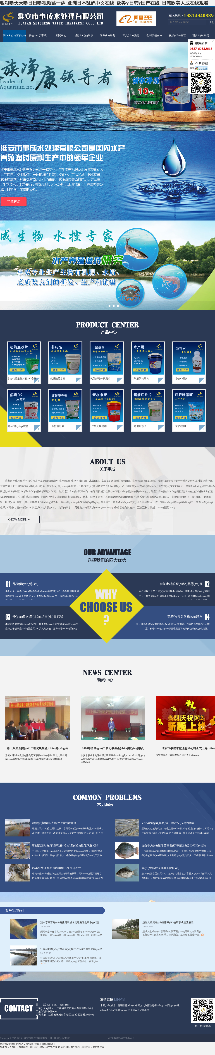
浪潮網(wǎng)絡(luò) (138, 1010)
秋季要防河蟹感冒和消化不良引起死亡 (56, 868)
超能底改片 (140, 426)
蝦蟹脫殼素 (58, 426)
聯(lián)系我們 (200, 35)
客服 (199, 68)
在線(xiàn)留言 (177, 35)
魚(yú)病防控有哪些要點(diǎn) (160, 868)
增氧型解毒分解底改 (99, 378)
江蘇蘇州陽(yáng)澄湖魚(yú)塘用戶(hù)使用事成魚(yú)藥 (71, 949)
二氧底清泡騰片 (140, 378)
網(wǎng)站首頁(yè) (14, 35)
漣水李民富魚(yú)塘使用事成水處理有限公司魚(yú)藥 (69, 922)
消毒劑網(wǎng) (126, 1005)
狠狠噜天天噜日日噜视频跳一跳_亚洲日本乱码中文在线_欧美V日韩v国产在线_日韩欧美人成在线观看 (104, 3)
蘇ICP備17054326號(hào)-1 (121, 1038)
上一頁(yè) (41, 87)
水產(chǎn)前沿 (108, 1005)
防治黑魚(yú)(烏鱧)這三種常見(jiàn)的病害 (168, 822)
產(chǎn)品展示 (84, 35)
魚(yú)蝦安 (181, 378)
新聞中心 (61, 35)
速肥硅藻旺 (181, 426)
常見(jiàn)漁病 (131, 35)
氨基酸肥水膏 (57, 378)
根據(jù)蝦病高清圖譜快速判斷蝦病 (54, 822)
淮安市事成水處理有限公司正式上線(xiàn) (188, 748)
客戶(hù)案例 (107, 35)
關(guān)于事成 (37, 35)
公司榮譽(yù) (154, 35)
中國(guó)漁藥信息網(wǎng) (149, 1005)
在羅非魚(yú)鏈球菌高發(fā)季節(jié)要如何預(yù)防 (174, 845)
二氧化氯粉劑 (99, 426)
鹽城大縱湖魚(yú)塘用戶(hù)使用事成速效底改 (168, 922)
